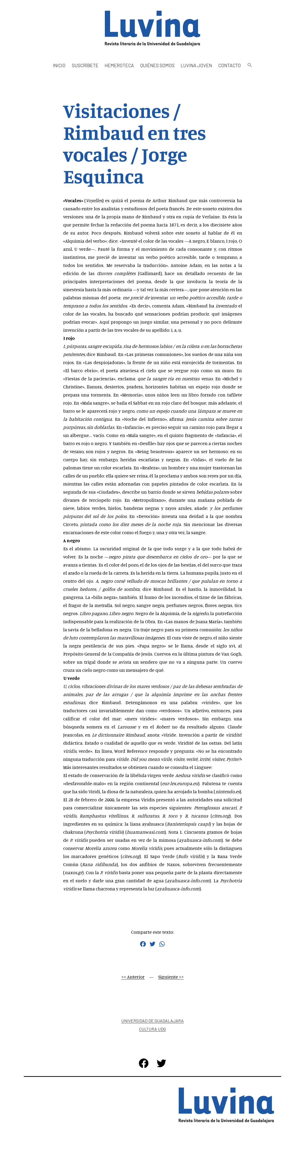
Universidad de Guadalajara (152, 1020)
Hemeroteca (119, 65)
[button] (249, 65)
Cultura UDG (152, 1029)
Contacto (229, 65)
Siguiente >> (171, 977)
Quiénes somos (157, 65)
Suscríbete (85, 65)
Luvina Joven (196, 65)
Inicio (59, 65)
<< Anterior (133, 977)
